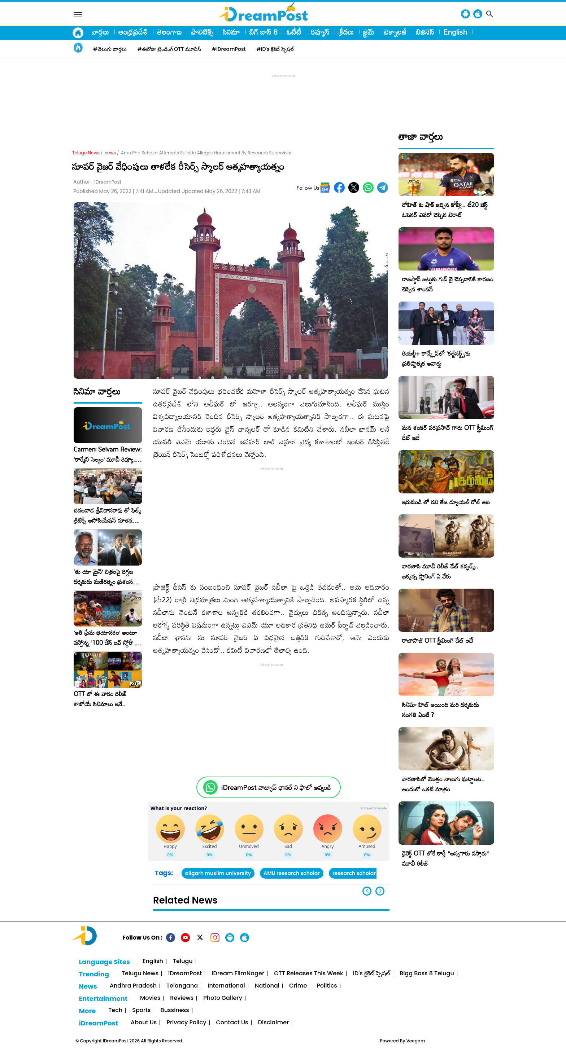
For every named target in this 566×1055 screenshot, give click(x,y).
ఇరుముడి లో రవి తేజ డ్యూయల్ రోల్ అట (446, 502)
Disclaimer (273, 1022)
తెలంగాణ (169, 31)
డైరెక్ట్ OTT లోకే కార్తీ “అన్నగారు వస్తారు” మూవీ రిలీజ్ (445, 858)
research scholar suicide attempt (375, 873)
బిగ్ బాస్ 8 (263, 31)
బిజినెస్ (425, 31)
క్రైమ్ (368, 31)
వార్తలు (100, 31)
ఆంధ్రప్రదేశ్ (133, 31)
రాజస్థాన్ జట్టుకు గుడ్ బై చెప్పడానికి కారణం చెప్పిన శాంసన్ (447, 284)
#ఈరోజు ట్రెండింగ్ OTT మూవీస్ (169, 49)
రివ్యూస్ (320, 31)
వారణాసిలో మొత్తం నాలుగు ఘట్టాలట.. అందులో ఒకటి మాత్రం (443, 784)
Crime (298, 986)
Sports (141, 1010)
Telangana (182, 986)
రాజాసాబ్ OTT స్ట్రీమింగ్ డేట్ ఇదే (437, 640)
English (455, 31)
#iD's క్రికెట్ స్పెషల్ (275, 49)
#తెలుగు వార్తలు (110, 49)
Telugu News (86, 153)
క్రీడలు (346, 31)
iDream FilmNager (238, 973)
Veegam (415, 1041)
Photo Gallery (222, 998)
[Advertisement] (283, 96)
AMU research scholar (292, 873)
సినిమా (231, 31)
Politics (327, 986)
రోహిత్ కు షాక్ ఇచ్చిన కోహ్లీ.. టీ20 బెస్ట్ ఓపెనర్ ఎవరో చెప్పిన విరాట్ (445, 210)
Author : (97, 182)
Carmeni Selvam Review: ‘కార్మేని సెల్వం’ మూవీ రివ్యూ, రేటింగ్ (108, 454)
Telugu (183, 961)
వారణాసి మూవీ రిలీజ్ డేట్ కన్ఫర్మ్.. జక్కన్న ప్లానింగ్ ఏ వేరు (440, 571)
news (110, 153)
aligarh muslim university (218, 873)
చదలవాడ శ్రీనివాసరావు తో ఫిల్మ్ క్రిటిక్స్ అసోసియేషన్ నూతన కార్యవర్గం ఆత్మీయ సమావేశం (107, 515)
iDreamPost (185, 973)
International (226, 986)
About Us (144, 1022)
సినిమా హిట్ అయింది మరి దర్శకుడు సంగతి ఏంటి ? (440, 710)
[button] (379, 891)
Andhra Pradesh (133, 986)
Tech (115, 1010)
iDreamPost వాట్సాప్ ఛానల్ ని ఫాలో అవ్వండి (276, 787)
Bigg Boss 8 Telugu (427, 973)
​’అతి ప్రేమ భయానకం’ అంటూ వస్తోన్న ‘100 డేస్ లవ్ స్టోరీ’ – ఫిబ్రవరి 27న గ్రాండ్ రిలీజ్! (106, 638)
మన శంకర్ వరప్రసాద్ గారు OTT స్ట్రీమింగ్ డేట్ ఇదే (447, 433)
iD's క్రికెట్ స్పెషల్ (371, 973)
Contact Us (232, 1022)
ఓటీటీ (294, 31)
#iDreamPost (229, 49)
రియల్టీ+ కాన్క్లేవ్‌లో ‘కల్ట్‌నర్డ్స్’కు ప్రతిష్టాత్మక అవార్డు (436, 358)
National (267, 986)
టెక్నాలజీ (395, 31)
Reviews (181, 998)
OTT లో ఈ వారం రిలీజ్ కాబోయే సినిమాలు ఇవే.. (100, 699)
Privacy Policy (186, 1022)
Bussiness (175, 1010)
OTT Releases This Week (308, 973)
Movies (150, 998)
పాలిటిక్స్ (202, 31)
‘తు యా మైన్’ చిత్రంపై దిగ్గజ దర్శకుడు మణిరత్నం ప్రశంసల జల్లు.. (105, 577)
